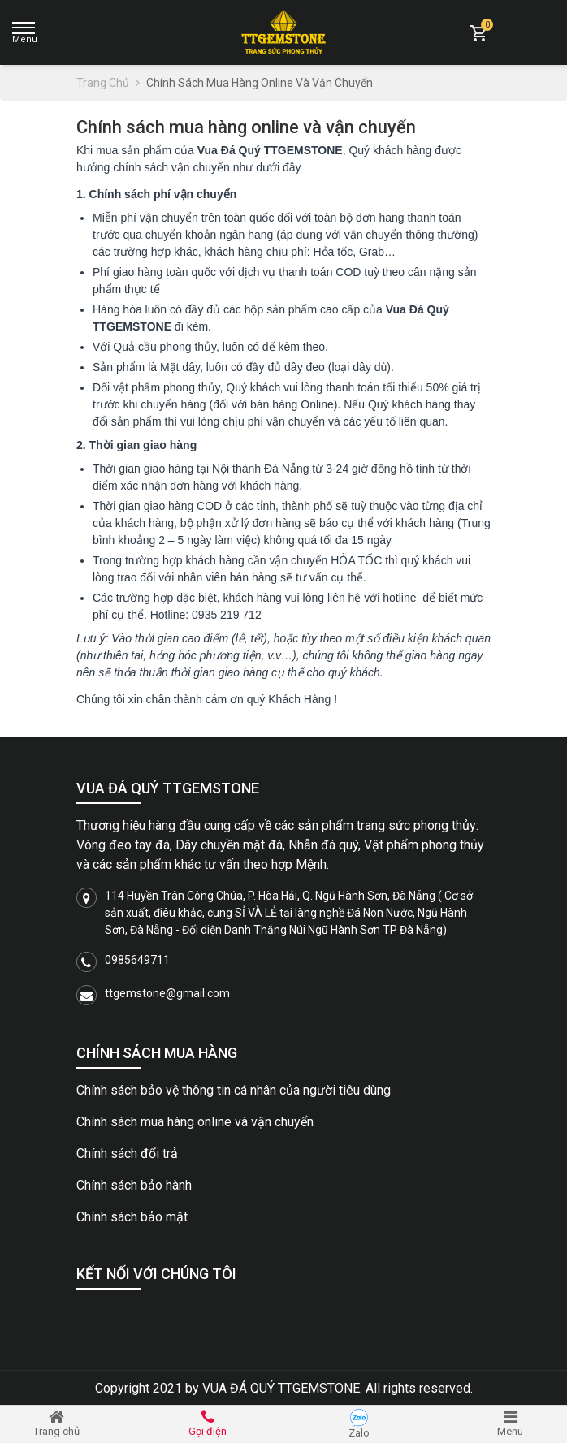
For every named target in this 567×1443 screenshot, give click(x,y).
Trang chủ (108, 82)
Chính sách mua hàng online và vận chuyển (195, 1122)
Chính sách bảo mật (132, 1217)
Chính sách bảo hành (134, 1185)
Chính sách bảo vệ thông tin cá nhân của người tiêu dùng (233, 1090)
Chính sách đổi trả (127, 1153)
